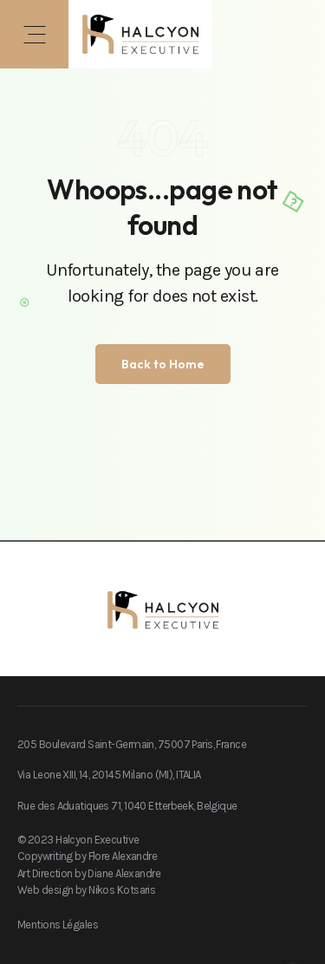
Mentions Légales (57, 924)
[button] (34, 34)
